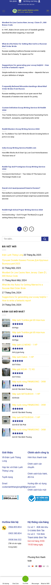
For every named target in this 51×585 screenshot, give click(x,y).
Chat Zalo (15, 581)
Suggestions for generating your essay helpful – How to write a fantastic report (25, 299)
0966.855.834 (14, 527)
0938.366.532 (14, 539)
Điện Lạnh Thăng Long (12, 255)
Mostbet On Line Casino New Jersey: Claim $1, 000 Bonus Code (24, 274)
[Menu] (3, 11)
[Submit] (45, 239)
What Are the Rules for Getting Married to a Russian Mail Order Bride (22, 286)
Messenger (35, 581)
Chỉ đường (5, 581)
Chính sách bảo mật (37, 489)
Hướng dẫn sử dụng (37, 483)
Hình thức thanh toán (37, 457)
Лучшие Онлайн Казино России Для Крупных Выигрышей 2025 (25, 262)
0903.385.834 (14, 533)
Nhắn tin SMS (45, 581)
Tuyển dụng (7, 477)
